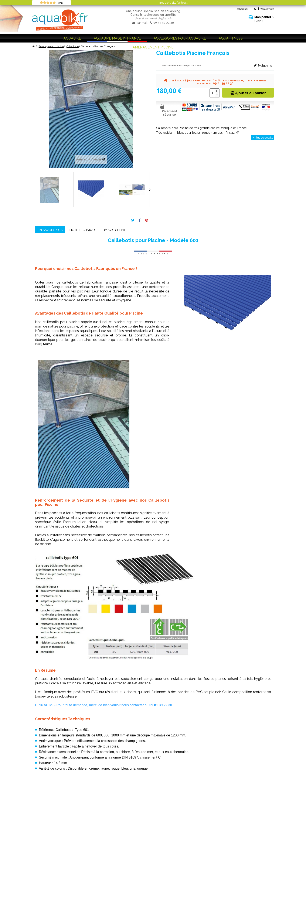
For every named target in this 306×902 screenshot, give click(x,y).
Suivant (150, 189)
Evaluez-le (263, 65)
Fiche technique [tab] (97, 230)
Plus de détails (262, 137)
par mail (140, 22)
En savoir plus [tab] (54, 230)
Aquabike (72, 38)
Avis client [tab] (138, 230)
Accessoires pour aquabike (180, 38)
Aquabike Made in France (117, 38)
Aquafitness (231, 38)
